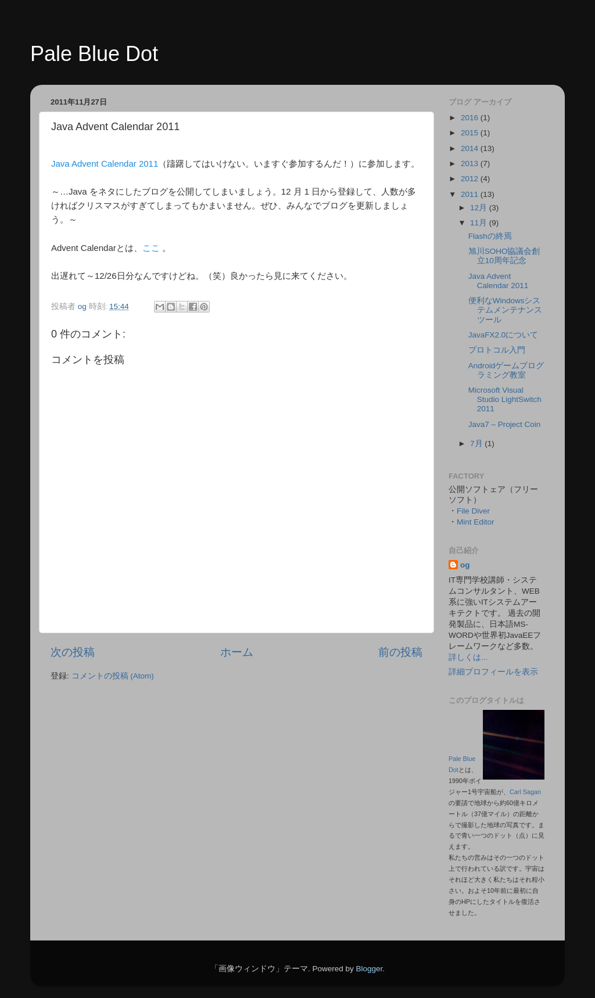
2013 (471, 163)
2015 (471, 132)
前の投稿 (400, 652)
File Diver (473, 511)
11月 (479, 222)
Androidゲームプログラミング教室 (506, 370)
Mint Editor (475, 522)
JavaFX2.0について (503, 335)
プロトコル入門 (496, 350)
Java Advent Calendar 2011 (104, 163)
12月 (479, 207)
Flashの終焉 (490, 236)
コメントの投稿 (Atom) (112, 676)
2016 (471, 117)
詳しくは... (468, 657)
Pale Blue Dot (94, 54)
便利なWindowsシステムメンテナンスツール (505, 310)
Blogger (369, 968)
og (465, 565)
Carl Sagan (525, 791)
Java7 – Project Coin (504, 424)
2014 (471, 148)
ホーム (236, 652)
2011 (471, 194)
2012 (471, 178)
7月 (477, 443)
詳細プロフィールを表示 (493, 671)
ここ (151, 248)
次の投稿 (73, 652)
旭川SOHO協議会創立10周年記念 (504, 256)
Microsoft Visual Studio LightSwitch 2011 (505, 399)
